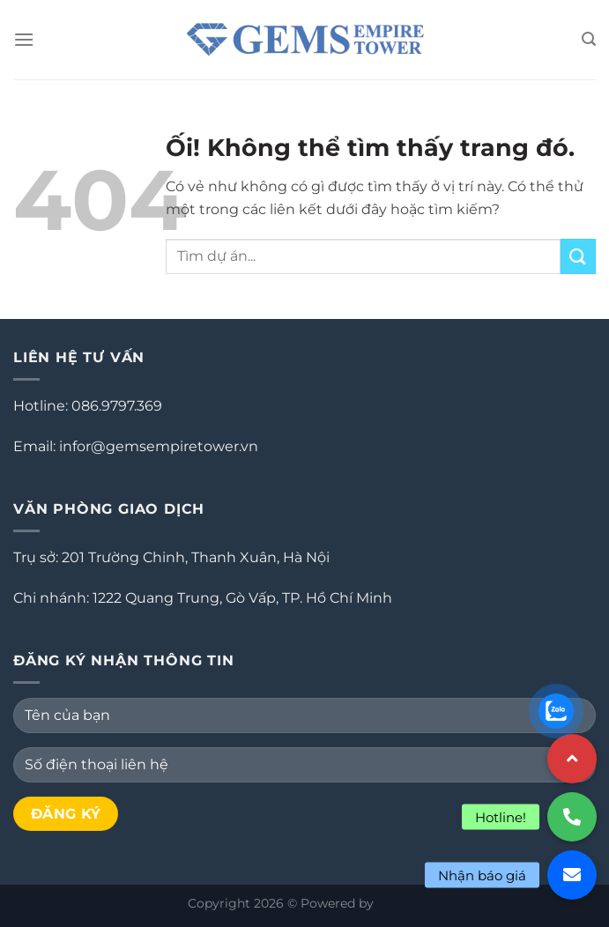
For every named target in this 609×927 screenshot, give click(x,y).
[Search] (589, 39)
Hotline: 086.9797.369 (87, 405)
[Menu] (23, 39)
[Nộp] (578, 256)
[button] (572, 875)
